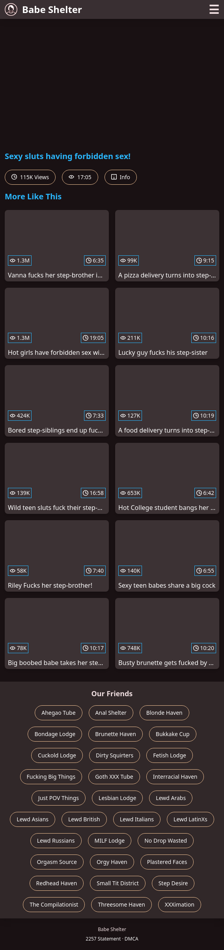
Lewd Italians (137, 819)
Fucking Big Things (51, 776)
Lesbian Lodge (117, 798)
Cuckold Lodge (57, 755)
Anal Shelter (111, 712)
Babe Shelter (43, 9)
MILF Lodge (110, 840)
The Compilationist (54, 904)
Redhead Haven (56, 883)
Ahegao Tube (58, 712)
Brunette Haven (115, 734)
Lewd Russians (56, 840)
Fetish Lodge (169, 755)
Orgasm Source (57, 862)
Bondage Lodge (54, 734)
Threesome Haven (121, 904)
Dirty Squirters (114, 755)
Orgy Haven (112, 862)
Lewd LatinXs (190, 819)
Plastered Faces (167, 862)
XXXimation (179, 904)
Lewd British (84, 819)
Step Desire (173, 883)
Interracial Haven (175, 776)
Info (120, 177)
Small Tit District (117, 883)
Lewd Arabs (171, 798)
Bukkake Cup (173, 734)
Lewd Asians (33, 819)
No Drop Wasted (165, 840)
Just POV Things (58, 798)
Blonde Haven (164, 712)
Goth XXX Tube (114, 776)
